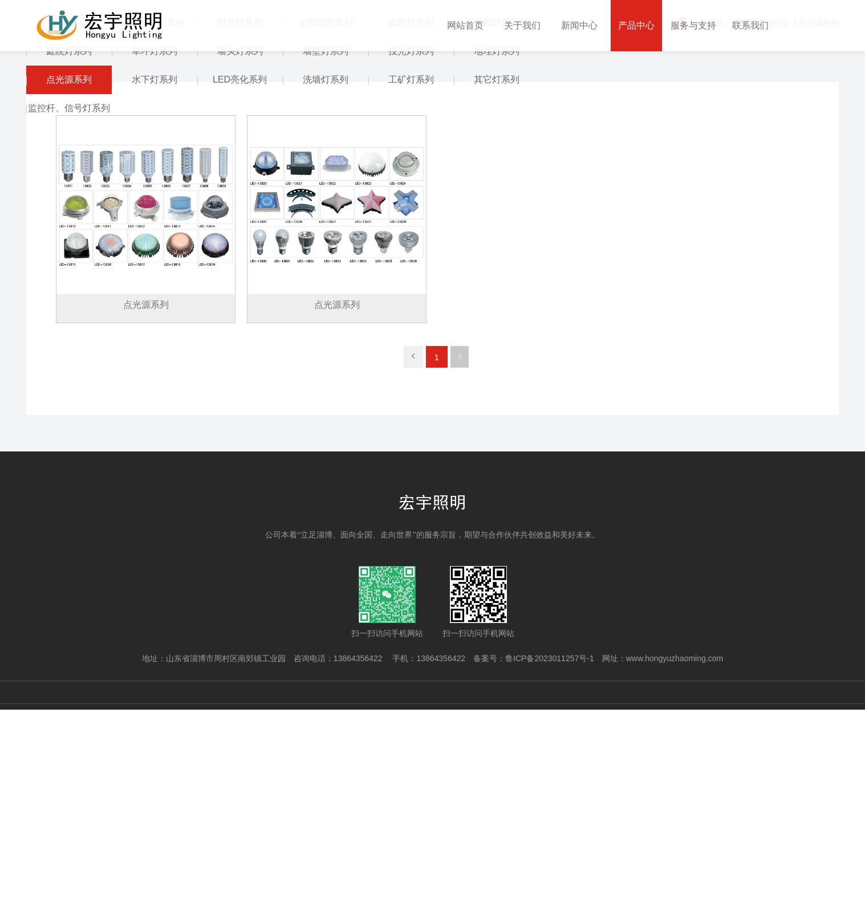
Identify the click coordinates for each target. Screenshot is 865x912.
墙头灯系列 (240, 254)
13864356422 (359, 860)
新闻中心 (579, 25)
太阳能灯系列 (325, 225)
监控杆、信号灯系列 (69, 311)
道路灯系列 (411, 225)
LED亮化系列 (240, 282)
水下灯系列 (154, 282)
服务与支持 (693, 25)
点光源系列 (69, 282)
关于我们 (522, 25)
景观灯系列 (496, 225)
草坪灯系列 (154, 254)
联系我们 (750, 25)
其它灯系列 (496, 282)
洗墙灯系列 (325, 282)
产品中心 (636, 25)
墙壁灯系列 (325, 254)
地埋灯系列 (496, 254)
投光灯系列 (411, 254)
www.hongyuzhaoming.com (674, 860)
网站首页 (465, 25)
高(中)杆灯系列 (154, 225)
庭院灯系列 (69, 254)
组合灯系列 (240, 225)
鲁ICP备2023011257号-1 (549, 860)
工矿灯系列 (411, 282)
